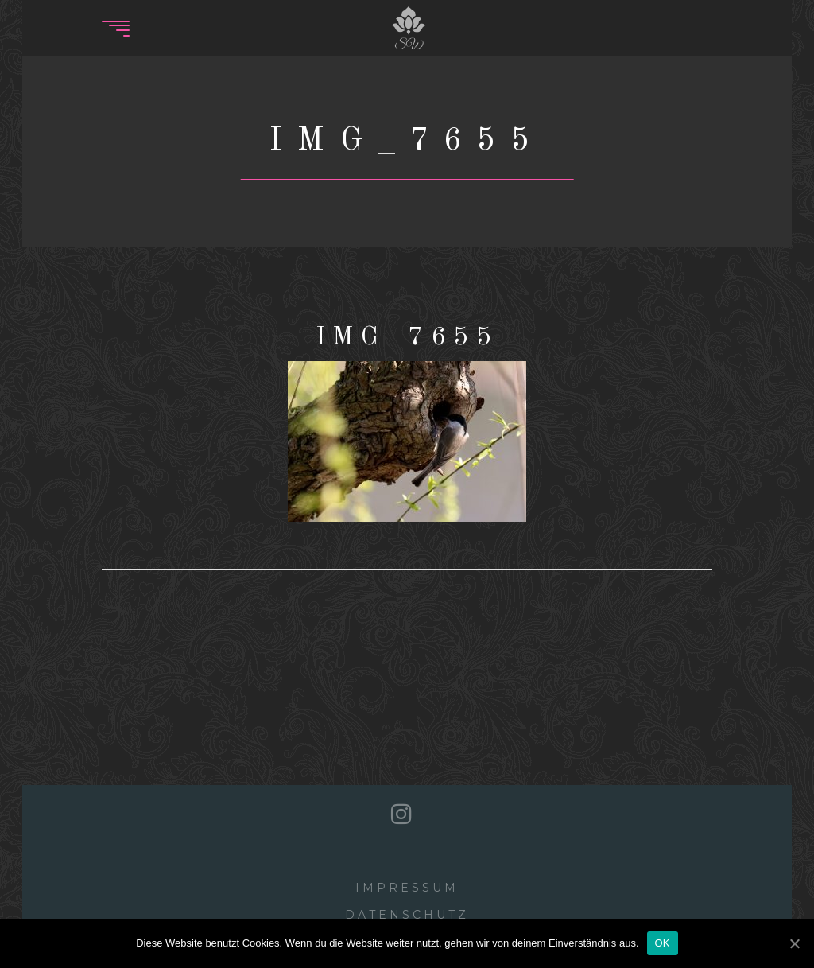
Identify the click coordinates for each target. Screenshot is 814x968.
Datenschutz (406, 915)
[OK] (794, 943)
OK (662, 943)
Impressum (406, 888)
